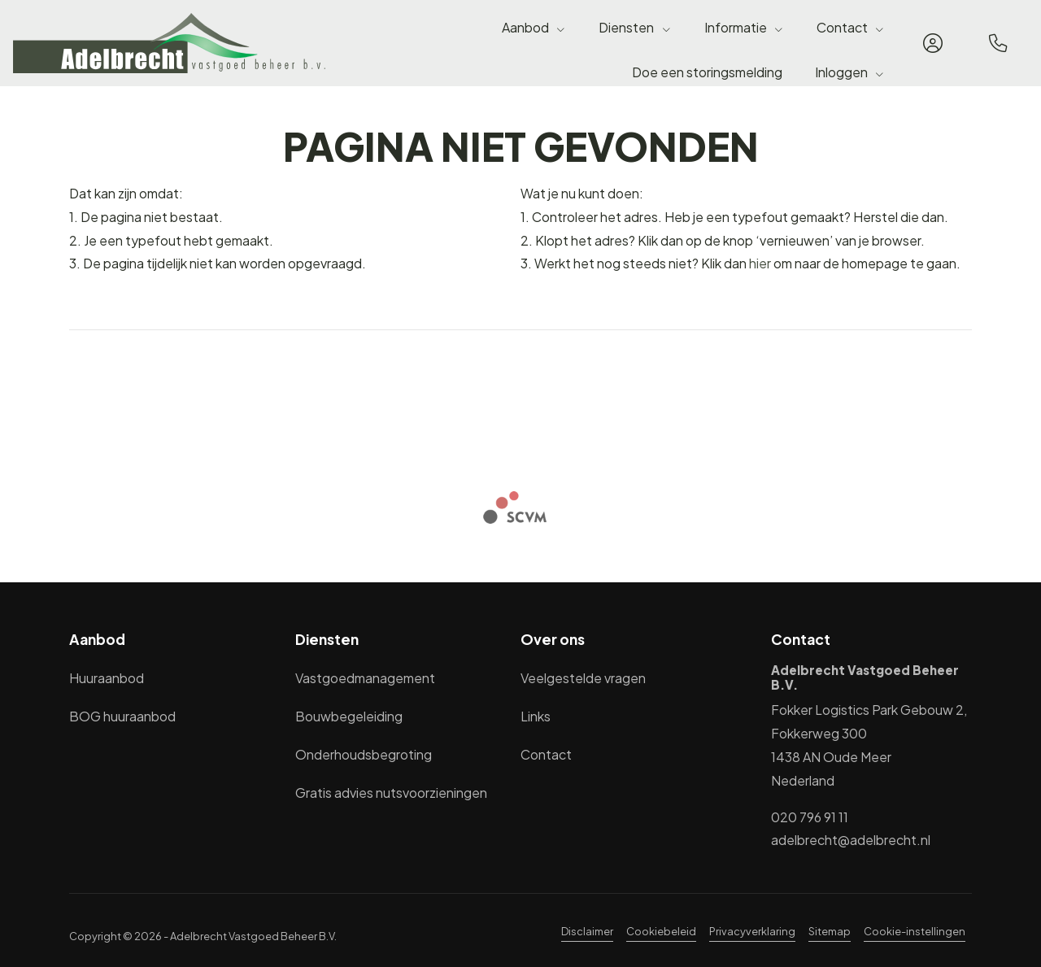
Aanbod (534, 27)
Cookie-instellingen (914, 931)
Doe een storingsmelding (707, 72)
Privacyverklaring (752, 931)
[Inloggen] (933, 43)
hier (760, 263)
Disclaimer (587, 931)
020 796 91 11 (809, 816)
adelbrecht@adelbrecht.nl (850, 839)
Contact (851, 27)
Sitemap (829, 931)
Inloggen (850, 72)
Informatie (744, 27)
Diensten (635, 27)
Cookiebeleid (661, 931)
